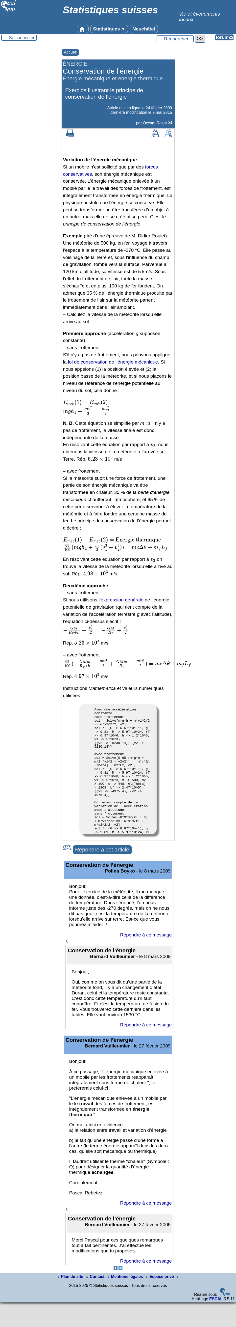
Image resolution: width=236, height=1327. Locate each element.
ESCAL (216, 1323)
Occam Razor (155, 123)
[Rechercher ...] (175, 38)
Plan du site (71, 1301)
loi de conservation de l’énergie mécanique (113, 362)
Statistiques (109, 28)
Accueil (70, 52)
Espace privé (160, 1301)
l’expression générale (120, 599)
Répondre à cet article (102, 874)
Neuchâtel (143, 28)
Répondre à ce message (146, 959)
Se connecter (22, 37)
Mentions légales (126, 1301)
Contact (96, 1301)
